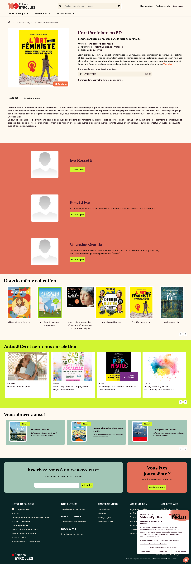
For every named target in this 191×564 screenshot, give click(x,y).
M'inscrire (87, 485)
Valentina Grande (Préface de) (110, 46)
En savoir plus (77, 169)
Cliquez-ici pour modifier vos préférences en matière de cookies (152, 559)
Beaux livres (96, 50)
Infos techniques (32, 98)
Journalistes (104, 509)
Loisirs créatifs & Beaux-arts (25, 529)
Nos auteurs (41, 13)
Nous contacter (105, 521)
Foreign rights (104, 517)
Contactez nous (157, 487)
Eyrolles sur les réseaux (72, 534)
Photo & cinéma (19, 537)
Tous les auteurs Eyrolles (73, 509)
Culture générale (20, 525)
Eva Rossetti (95, 43)
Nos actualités (64, 13)
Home (9, 22)
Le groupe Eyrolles (138, 509)
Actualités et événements (73, 521)
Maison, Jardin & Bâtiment (24, 533)
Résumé (13, 98)
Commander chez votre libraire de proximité (100, 80)
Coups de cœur (21, 509)
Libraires (102, 513)
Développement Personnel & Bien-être (30, 517)
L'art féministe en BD (48, 22)
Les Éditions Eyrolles (170, 509)
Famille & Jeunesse (21, 521)
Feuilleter (60, 84)
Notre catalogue (17, 13)
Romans (15, 513)
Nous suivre (177, 6)
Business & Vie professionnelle (26, 541)
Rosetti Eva (107, 43)
